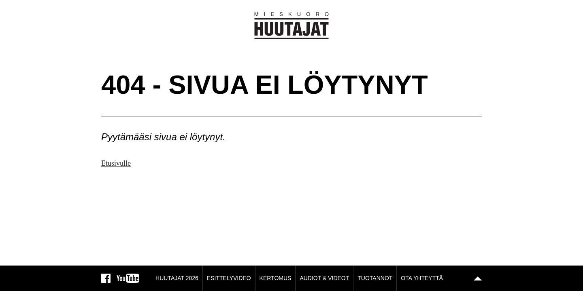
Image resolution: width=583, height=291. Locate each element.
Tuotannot (374, 278)
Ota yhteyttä (422, 278)
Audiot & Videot (324, 278)
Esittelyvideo (229, 278)
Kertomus (276, 278)
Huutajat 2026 (176, 278)
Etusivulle (116, 163)
